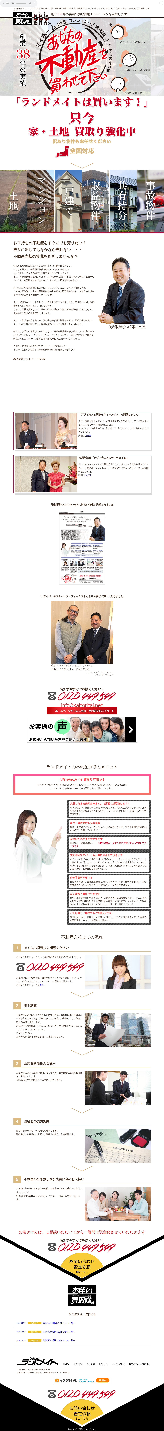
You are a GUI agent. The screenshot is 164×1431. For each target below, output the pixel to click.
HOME (66, 1364)
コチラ (88, 435)
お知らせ (103, 1364)
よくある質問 (118, 1364)
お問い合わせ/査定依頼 (140, 1364)
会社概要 (78, 1364)
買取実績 (90, 1364)
